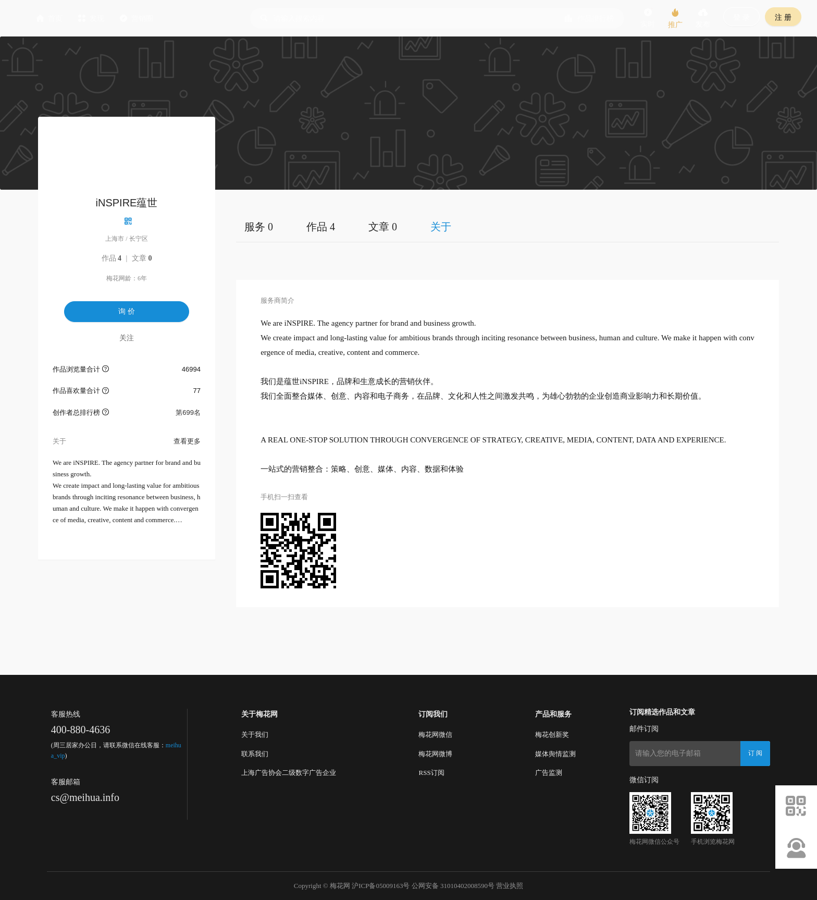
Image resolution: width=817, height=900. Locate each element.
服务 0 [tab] (258, 226)
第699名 (188, 412)
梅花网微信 (435, 734)
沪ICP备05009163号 (381, 886)
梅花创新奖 (552, 734)
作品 (112, 258)
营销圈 (192, 18)
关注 (126, 338)
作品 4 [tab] (320, 226)
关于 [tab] (440, 226)
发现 (147, 18)
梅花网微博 (435, 754)
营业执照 (509, 886)
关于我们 (254, 734)
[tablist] (507, 226)
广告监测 (548, 772)
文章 (142, 258)
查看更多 (187, 441)
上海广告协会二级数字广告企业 (288, 772)
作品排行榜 (589, 18)
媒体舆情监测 (555, 754)
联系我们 (254, 754)
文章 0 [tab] (382, 226)
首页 (106, 18)
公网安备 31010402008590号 (453, 886)
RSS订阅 (431, 772)
